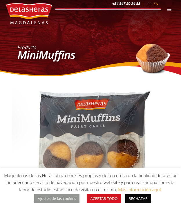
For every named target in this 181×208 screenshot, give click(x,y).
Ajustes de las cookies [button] (57, 198)
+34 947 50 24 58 (126, 3)
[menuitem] (149, 3)
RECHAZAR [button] (138, 198)
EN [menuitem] (155, 3)
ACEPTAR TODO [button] (103, 198)
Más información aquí (139, 189)
